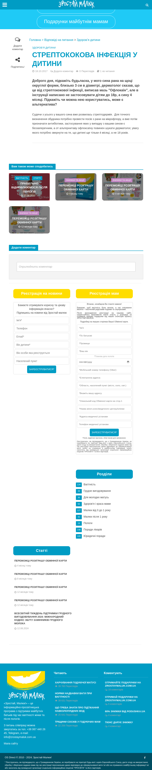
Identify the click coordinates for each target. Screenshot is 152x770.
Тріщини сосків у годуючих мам (77, 721)
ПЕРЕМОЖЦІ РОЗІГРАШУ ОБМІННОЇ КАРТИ (76, 187)
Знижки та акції (75, 180)
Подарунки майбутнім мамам (76, 21)
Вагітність (22, 178)
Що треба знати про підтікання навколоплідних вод (77, 709)
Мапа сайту (11, 743)
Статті (37, 178)
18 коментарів (115, 689)
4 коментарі (114, 715)
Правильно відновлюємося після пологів (29, 187)
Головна (35, 40)
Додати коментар (17, 47)
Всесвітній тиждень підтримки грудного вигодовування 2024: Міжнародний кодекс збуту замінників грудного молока (43, 618)
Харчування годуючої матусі (75, 682)
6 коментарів (115, 704)
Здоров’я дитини (88, 40)
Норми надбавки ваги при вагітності (73, 695)
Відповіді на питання (58, 40)
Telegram (13, 733)
